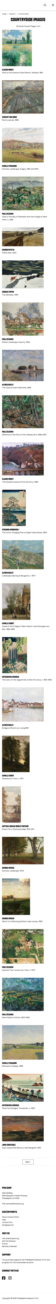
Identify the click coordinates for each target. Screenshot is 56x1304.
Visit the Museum (9, 1241)
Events (5, 1244)
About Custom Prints (10, 1217)
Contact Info (7, 1222)
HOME (4, 14)
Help (4, 1220)
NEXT (28, 1162)
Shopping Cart (8, 1225)
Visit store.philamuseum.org (13, 1204)
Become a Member (9, 1246)
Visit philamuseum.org (10, 1238)
